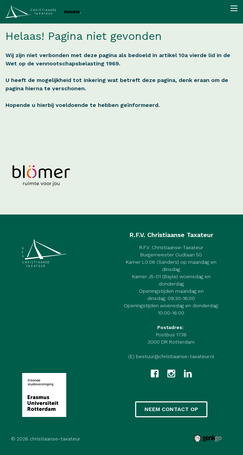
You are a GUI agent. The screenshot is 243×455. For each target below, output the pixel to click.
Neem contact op (171, 409)
